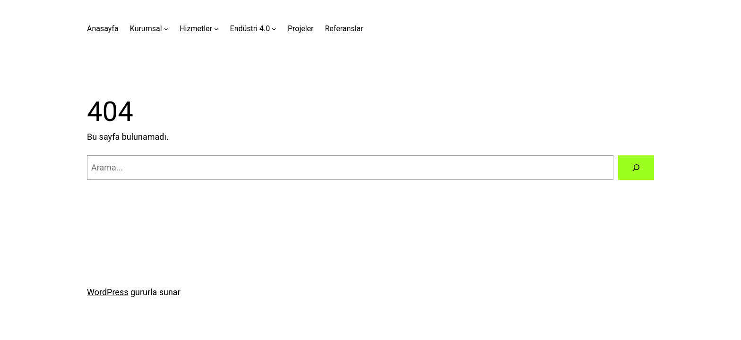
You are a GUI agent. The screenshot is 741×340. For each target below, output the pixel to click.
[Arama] (636, 167)
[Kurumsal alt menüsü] (166, 28)
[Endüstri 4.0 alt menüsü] (274, 28)
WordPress (107, 292)
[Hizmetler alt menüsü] (216, 28)
